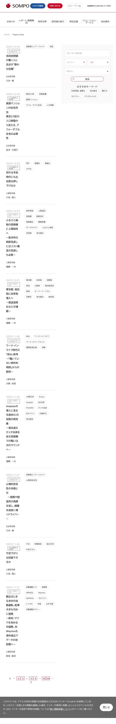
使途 (28, 291)
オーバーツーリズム (42, 291)
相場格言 (38, 544)
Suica (41, 397)
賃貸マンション (32, 99)
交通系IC (43, 413)
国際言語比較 (31, 347)
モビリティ (43, 598)
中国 (39, 604)
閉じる (106, 707)
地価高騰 (42, 94)
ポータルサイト (32, 227)
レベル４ (29, 604)
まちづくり (30, 413)
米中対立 (29, 592)
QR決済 (41, 402)
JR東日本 (30, 397)
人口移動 (50, 105)
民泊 (28, 285)
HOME (7, 34)
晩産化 (47, 163)
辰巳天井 (50, 544)
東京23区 (30, 94)
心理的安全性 (31, 480)
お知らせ (11, 21)
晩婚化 (37, 163)
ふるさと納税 (47, 227)
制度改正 (40, 216)
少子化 (29, 169)
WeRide (30, 598)
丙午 (28, 163)
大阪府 (37, 285)
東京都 (29, 280)
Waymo (41, 592)
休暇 (43, 347)
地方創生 (40, 233)
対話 (51, 46)
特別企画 (73, 21)
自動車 (44, 587)
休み (28, 336)
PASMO (30, 408)
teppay (29, 402)
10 (44, 678)
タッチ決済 (42, 408)
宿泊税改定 (49, 285)
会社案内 (105, 21)
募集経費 (41, 222)
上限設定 (41, 211)
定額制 (49, 280)
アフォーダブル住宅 (34, 105)
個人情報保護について (60, 709)
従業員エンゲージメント (35, 46)
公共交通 (49, 604)
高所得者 (29, 211)
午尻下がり (30, 549)
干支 (28, 544)
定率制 (39, 280)
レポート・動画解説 (26, 21)
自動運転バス (31, 587)
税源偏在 (29, 222)
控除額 (29, 216)
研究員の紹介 (58, 21)
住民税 (29, 233)
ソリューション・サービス (89, 21)
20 (48, 678)
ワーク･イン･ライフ (42, 336)
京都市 (29, 297)
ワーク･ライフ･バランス (35, 342)
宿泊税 (51, 297)
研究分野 (42, 21)
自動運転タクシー (33, 609)
